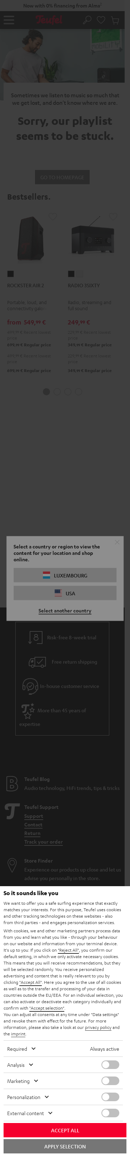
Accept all (65, 1130)
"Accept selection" (46, 1008)
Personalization (23, 1097)
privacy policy (98, 1027)
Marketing (18, 1081)
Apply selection (65, 1146)
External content (25, 1113)
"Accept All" (30, 982)
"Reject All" (68, 950)
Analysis (16, 1064)
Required (17, 1048)
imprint (18, 1033)
